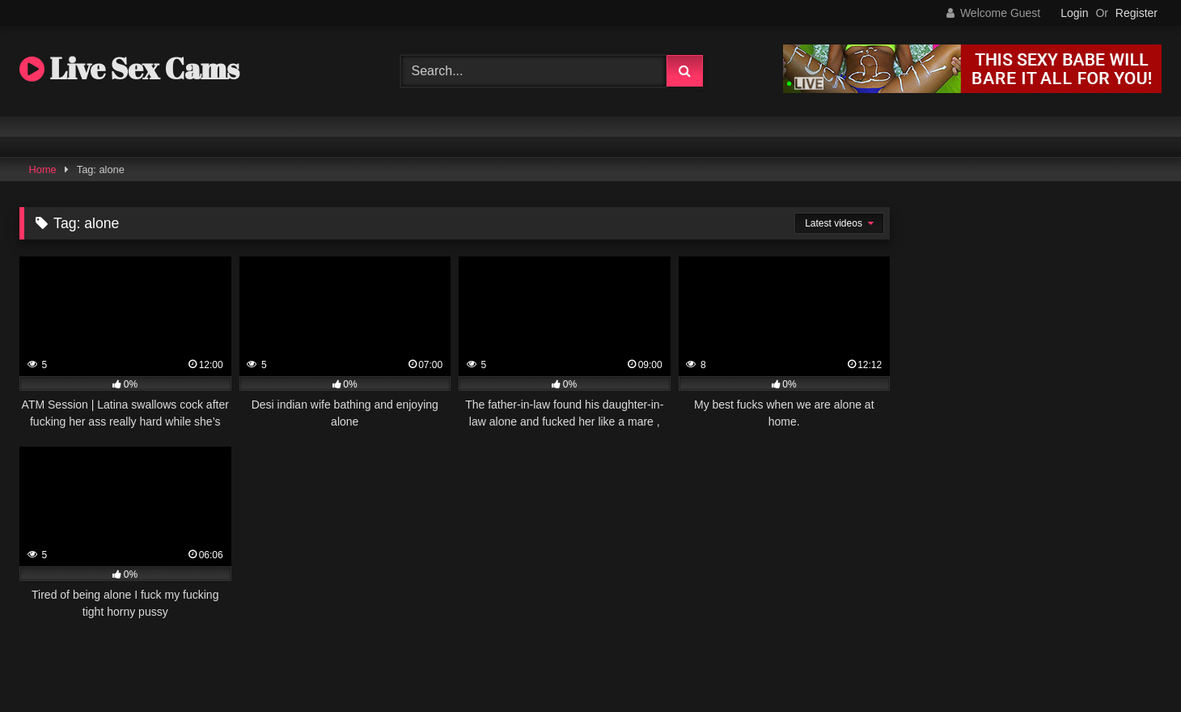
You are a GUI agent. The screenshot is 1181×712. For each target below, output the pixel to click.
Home (43, 169)
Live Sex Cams (129, 68)
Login (1074, 12)
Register (1136, 12)
